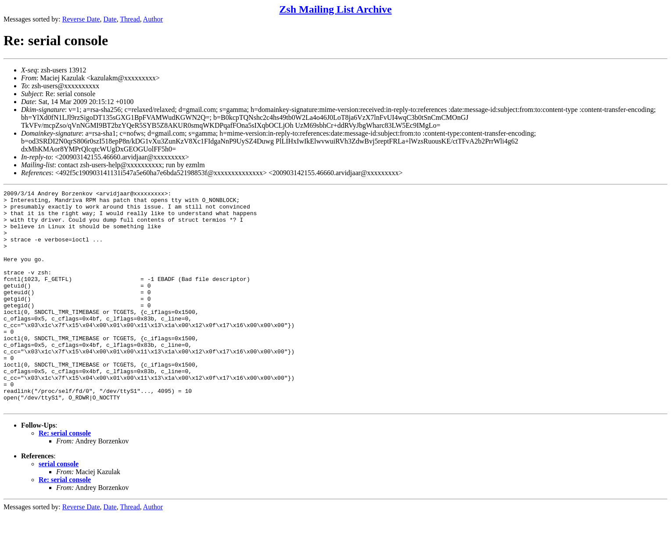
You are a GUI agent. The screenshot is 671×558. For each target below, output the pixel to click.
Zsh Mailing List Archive (335, 9)
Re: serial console (65, 476)
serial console (59, 507)
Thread (130, 19)
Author (153, 19)
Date (110, 19)
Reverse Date (81, 19)
